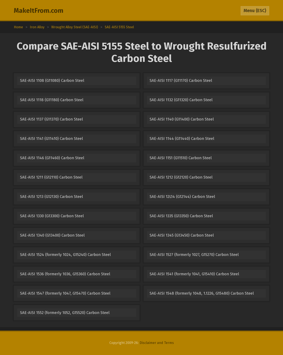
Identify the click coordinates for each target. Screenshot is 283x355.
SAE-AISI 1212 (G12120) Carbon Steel (181, 177)
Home (18, 27)
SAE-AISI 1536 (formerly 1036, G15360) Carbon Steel (65, 274)
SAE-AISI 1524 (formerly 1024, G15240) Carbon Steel (65, 254)
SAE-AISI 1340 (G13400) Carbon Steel (52, 235)
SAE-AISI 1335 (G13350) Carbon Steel (181, 216)
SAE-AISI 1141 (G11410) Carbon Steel (51, 138)
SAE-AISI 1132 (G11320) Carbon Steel (181, 100)
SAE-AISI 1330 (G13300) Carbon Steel (52, 216)
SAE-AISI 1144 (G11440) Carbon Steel (182, 138)
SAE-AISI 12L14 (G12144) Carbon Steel (182, 196)
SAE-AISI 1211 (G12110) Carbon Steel (51, 177)
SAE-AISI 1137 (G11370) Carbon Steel (51, 119)
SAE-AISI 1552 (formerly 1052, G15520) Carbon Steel (65, 312)
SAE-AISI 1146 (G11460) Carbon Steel (52, 158)
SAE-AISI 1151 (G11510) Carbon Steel (181, 158)
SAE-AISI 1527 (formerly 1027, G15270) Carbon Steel (194, 254)
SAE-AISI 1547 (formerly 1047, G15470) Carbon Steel (65, 293)
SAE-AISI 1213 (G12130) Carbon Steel (51, 196)
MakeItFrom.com (38, 10)
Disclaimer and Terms (157, 343)
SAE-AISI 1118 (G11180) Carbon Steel (51, 100)
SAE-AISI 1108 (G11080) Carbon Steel (52, 80)
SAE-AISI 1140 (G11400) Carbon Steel (182, 119)
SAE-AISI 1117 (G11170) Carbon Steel (181, 80)
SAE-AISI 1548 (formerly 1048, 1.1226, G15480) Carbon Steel (202, 293)
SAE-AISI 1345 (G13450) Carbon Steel (182, 235)
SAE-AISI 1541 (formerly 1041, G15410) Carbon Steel (194, 274)
